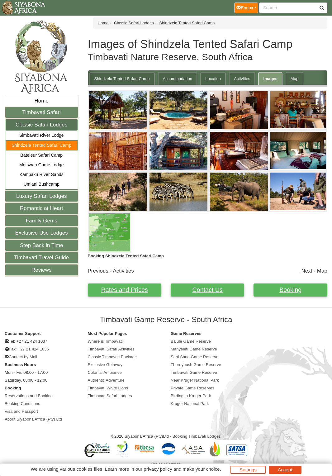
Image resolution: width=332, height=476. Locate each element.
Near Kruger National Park (195, 380)
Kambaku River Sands (42, 174)
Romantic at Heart (41, 208)
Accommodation (177, 78)
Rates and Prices (124, 289)
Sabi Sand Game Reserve (194, 357)
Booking (290, 289)
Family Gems (41, 221)
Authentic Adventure (106, 380)
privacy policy (158, 469)
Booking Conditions (22, 403)
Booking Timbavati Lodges (197, 436)
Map (295, 78)
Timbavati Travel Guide (41, 257)
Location (213, 78)
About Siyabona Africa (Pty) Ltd (33, 419)
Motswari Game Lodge (41, 164)
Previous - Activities (111, 271)
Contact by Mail (23, 357)
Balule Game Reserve (191, 341)
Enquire (247, 7)
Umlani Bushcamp (41, 184)
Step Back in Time (41, 245)
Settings (248, 469)
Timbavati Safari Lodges (110, 395)
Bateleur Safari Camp (41, 155)
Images (270, 78)
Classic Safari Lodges (42, 125)
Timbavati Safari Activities (111, 349)
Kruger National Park (190, 403)
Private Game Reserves (192, 388)
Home (41, 101)
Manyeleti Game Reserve (194, 349)
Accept (285, 469)
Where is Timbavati (105, 341)
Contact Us (207, 289)
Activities (242, 78)
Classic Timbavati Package (112, 357)
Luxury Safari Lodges (41, 196)
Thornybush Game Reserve (196, 364)
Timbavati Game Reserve (194, 372)
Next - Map (314, 271)
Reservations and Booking (29, 395)
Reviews (41, 270)
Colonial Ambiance (105, 372)
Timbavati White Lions (108, 388)
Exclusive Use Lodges (41, 233)
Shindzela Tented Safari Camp (41, 145)
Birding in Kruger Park (191, 395)
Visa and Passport (21, 411)
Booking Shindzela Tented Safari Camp (126, 256)
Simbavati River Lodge (41, 135)
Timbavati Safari (41, 112)
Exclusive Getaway (105, 364)
